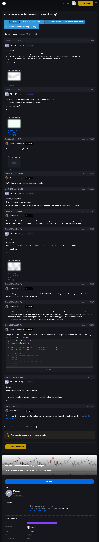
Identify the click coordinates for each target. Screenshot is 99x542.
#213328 (91, 377)
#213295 (90, 284)
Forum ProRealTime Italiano (32, 22)
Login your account (16, 447)
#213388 (90, 406)
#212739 (90, 90)
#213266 (90, 229)
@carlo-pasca (18, 493)
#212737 (90, 41)
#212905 (90, 139)
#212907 (90, 173)
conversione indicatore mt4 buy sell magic (21, 27)
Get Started (86, 3)
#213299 (90, 325)
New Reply (49, 481)
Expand (49, 369)
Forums (14, 22)
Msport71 (17, 491)
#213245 (90, 211)
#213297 (90, 302)
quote (84, 41)
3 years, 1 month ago (38, 511)
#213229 (91, 189)
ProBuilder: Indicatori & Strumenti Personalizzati (65, 22)
